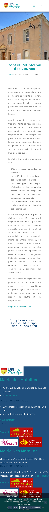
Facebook (5, 432)
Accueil (11, 74)
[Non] (45, 502)
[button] (34, 6)
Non (15, 508)
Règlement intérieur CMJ (19, 306)
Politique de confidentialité (30, 508)
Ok (10, 508)
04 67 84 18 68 (10, 395)
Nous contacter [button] (7, 419)
